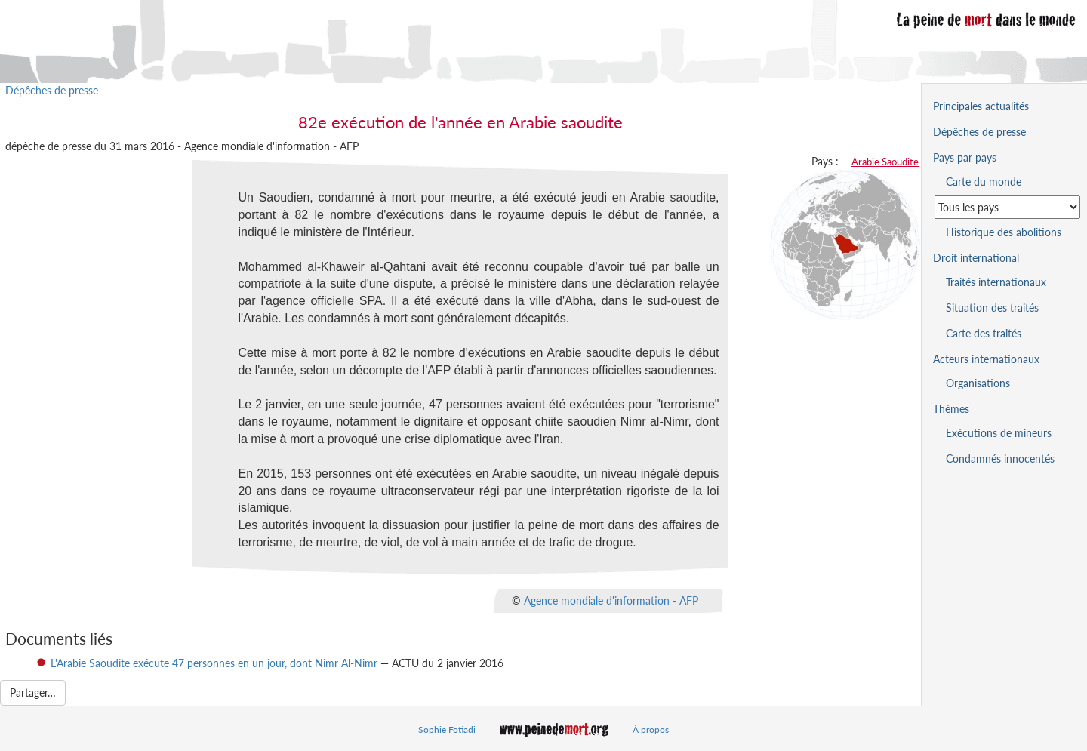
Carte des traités (983, 333)
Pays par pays (964, 157)
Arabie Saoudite (885, 161)
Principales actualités (981, 106)
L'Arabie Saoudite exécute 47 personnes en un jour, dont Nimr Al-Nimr (214, 663)
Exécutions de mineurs (999, 432)
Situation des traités (992, 307)
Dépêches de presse (51, 90)
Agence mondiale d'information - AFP (611, 599)
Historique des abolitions (1003, 232)
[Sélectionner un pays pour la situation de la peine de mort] (1007, 207)
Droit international (976, 257)
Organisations (978, 383)
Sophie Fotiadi (447, 729)
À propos (651, 729)
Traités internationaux (996, 281)
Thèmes (951, 408)
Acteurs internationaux (986, 358)
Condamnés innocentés (1000, 458)
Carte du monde (983, 181)
